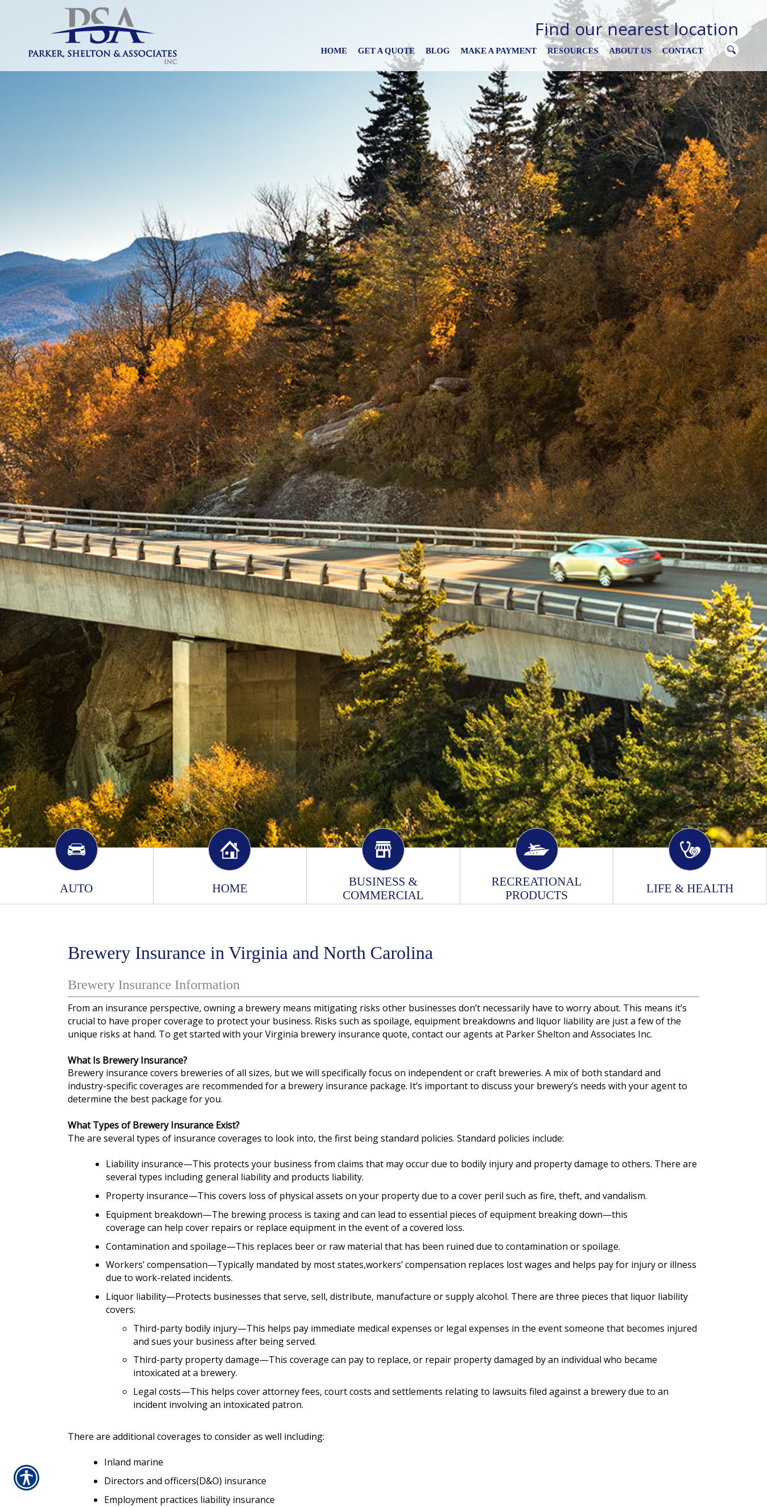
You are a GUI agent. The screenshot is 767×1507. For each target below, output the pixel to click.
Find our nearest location (637, 28)
